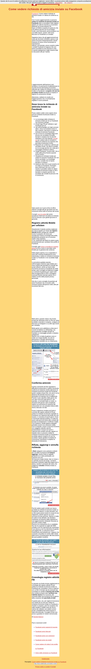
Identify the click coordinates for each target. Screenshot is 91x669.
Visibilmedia (45, 659)
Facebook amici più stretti (43, 640)
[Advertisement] (45, 68)
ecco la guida (42, 214)
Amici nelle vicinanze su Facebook (46, 653)
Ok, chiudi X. (68, 2)
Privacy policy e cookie (42, 666)
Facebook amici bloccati (43, 631)
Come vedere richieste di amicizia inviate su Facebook (49, 662)
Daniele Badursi (38, 617)
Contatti (53, 666)
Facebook (35, 13)
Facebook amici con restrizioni (45, 636)
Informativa (58, 2)
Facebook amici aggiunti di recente (46, 627)
